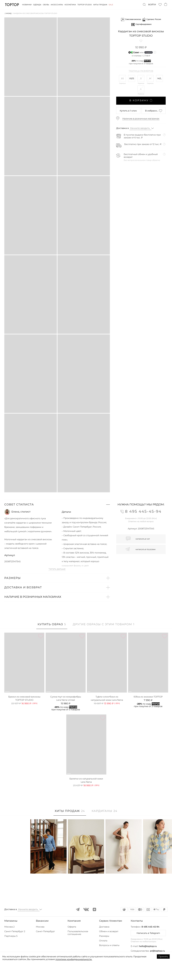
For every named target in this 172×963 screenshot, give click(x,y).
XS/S (131, 78)
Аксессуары (57, 5)
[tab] (51, 626)
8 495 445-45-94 (150, 926)
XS (122, 78)
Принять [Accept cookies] (163, 956)
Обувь (46, 5)
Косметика (70, 5)
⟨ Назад (8, 13)
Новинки (27, 5)
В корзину (141, 100)
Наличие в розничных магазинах (140, 118)
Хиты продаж (100, 5)
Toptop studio (84, 5)
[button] (57, 504)
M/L (159, 78)
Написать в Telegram (148, 933)
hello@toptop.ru (148, 946)
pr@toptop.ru (157, 950)
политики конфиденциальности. (73, 959)
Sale (111, 5)
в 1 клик (128, 110)
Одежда (37, 5)
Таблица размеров (141, 71)
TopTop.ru (12, 4)
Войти (152, 4)
